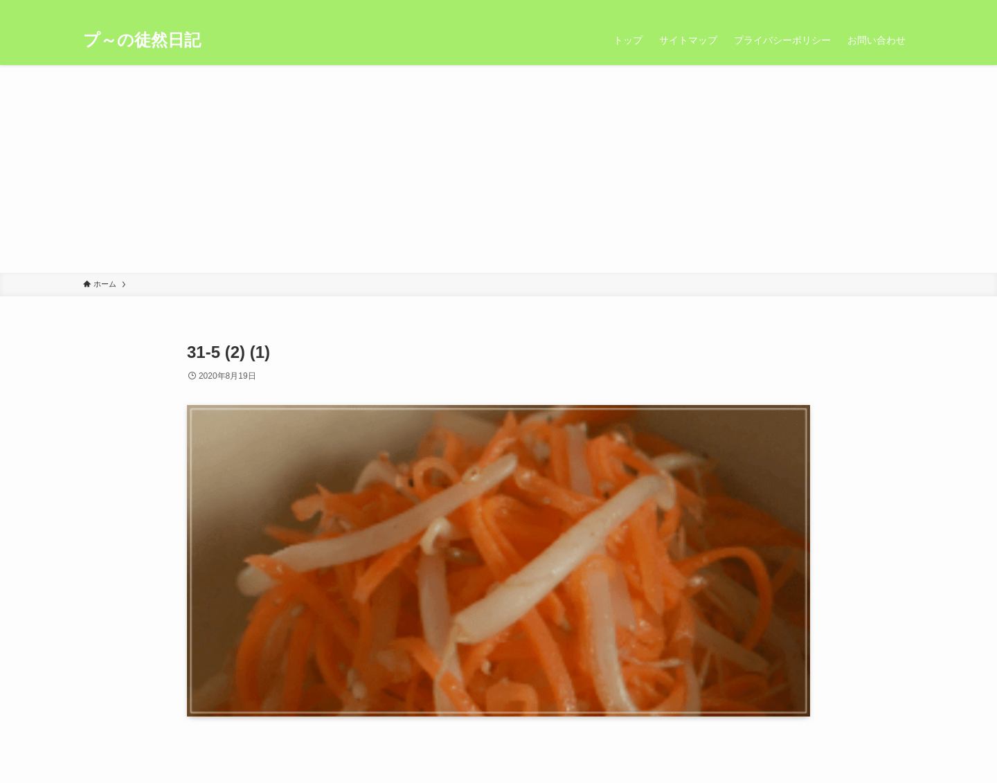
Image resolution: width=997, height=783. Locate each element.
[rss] (887, 7)
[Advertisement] (498, 169)
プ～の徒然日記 (142, 40)
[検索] (905, 7)
